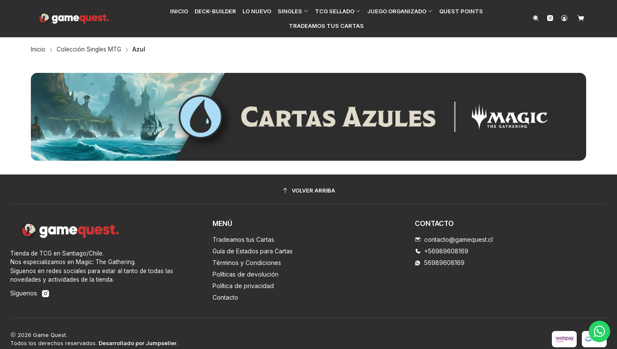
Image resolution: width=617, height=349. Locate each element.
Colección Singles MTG (89, 50)
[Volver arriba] (308, 190)
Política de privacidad (243, 285)
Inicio (38, 50)
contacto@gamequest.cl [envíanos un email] (454, 239)
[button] (293, 11)
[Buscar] (535, 18)
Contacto (225, 297)
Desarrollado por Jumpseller (138, 343)
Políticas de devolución (246, 274)
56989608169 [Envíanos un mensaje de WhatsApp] (439, 262)
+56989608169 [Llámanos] (441, 251)
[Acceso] (564, 18)
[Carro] (580, 18)
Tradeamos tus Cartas (243, 239)
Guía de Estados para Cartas (253, 251)
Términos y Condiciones (247, 262)
